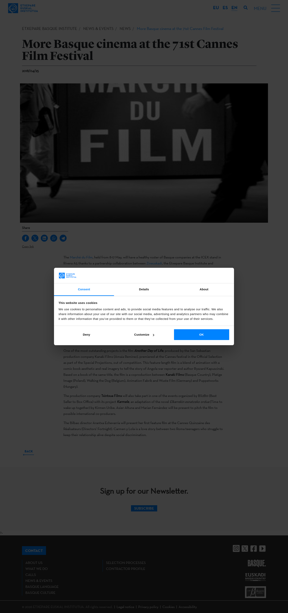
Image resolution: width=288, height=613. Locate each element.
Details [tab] (144, 289)
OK (201, 334)
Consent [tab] (84, 289)
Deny (86, 334)
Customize (144, 334)
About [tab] (204, 289)
